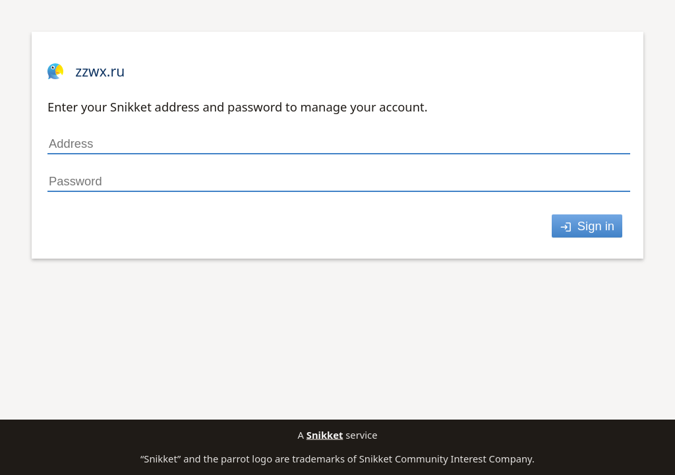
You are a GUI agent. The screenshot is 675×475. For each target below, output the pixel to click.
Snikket (325, 434)
